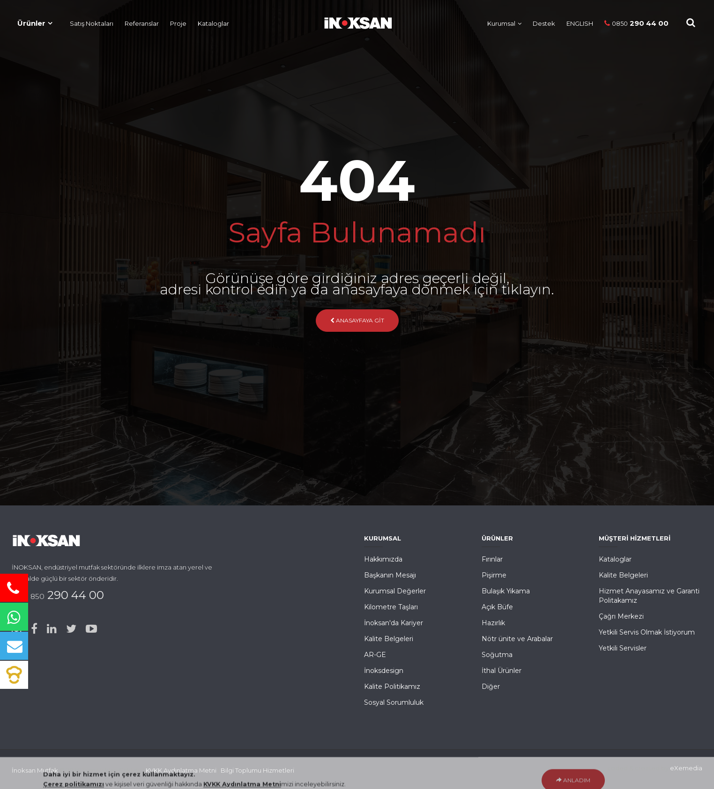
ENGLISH (579, 23)
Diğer (491, 686)
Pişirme (494, 575)
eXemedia (686, 768)
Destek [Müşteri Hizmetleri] (544, 23)
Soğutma (497, 654)
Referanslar (142, 23)
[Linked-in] (52, 629)
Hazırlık (493, 623)
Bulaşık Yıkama (506, 591)
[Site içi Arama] (690, 23)
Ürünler (31, 23)
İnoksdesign (383, 670)
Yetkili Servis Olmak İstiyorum (647, 632)
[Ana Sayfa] (353, 21)
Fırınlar (492, 559)
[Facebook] (34, 629)
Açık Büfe (497, 607)
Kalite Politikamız (392, 686)
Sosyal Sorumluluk (394, 702)
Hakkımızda (383, 559)
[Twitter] (71, 629)
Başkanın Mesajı (390, 575)
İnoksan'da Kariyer (393, 623)
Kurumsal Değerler (395, 591)
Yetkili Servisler (623, 648)
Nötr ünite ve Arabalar (517, 639)
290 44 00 (63, 595)
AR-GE (375, 654)
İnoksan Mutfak (35, 770)
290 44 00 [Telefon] (636, 23)
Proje (178, 23)
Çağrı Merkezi (621, 616)
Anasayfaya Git (357, 320)
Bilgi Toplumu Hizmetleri (257, 770)
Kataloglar (213, 23)
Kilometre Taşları (391, 607)
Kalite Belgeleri (388, 639)
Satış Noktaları (91, 23)
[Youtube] (91, 629)
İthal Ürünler (501, 670)
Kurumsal (501, 23)
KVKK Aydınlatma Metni (181, 770)
